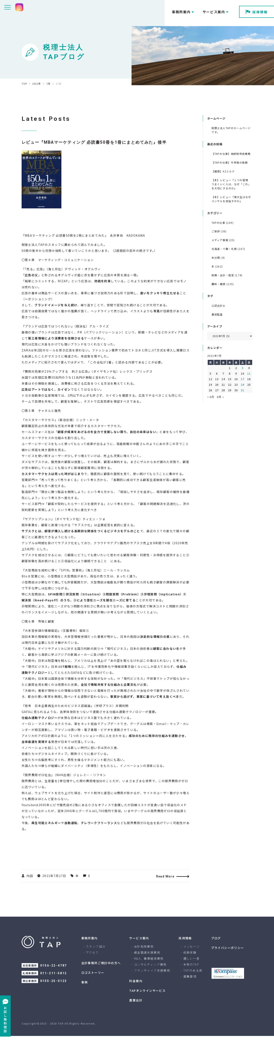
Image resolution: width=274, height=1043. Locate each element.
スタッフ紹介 (95, 953)
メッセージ (191, 953)
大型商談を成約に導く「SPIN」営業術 (53, 577)
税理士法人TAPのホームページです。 (231, 130)
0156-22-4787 (53, 972)
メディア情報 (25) (223, 240)
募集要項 (190, 983)
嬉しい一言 (191, 965)
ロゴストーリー (92, 979)
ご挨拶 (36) (219, 231)
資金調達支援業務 (147, 959)
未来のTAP (191, 971)
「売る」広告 (34, 276)
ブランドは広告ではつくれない (48, 333)
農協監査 (217, 314)
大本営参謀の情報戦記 (41, 637)
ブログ (216, 945)
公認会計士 (219, 305)
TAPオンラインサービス (147, 997)
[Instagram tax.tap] (19, 7)
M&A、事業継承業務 (149, 965)
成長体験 (190, 959)
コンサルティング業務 (150, 971)
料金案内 (135, 988)
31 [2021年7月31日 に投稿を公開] (242, 390)
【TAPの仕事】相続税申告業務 (231, 153)
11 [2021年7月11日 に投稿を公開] (249, 373)
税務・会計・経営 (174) (227, 275)
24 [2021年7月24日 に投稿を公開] (242, 384)
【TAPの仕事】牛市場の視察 (230, 162)
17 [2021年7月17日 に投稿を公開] (242, 379)
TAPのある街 (193, 977)
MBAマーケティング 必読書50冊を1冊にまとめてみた (65, 242)
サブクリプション (38, 526)
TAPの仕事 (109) (223, 222)
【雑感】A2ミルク (223, 171)
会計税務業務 (144, 953)
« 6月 (210, 397)
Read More (168, 883)
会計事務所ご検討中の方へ (101, 970)
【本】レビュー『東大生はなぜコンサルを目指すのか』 (231, 199)
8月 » (220, 397)
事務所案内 (89, 945)
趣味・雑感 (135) (223, 284)
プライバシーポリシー (227, 955)
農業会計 (135, 1007)
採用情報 (257, 12)
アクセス (92, 959)
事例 (84, 989)
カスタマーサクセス (40, 427)
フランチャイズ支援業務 (152, 977)
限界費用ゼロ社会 (38, 782)
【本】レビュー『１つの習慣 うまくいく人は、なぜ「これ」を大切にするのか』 (231, 184)
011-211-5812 (53, 980)
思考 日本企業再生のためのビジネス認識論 (58, 713)
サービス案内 (139, 945)
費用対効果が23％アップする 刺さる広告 (56, 378)
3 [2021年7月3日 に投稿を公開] (242, 368)
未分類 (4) (218, 257)
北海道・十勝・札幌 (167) (228, 249)
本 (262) (217, 266)
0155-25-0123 (53, 988)
